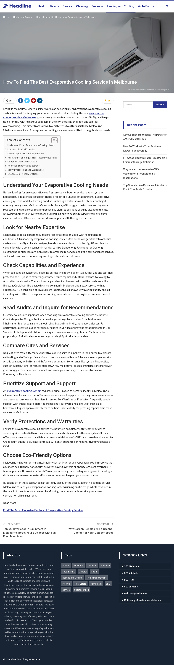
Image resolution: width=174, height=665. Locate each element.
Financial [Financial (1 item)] (105, 565)
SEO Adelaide (131, 573)
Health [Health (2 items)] (94, 572)
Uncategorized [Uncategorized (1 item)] (81, 590)
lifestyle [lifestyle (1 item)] (66, 584)
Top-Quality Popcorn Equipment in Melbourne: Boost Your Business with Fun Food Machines (29, 532)
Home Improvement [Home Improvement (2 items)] (96, 578)
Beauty (54, 6)
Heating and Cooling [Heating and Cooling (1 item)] (72, 578)
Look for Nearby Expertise (21, 149)
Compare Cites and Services (22, 161)
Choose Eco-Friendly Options (22, 173)
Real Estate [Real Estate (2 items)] (80, 584)
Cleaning (82, 6)
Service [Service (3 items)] (66, 590)
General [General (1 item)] (83, 572)
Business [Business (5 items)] (78, 565)
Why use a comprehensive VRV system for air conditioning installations (141, 173)
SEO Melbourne (131, 566)
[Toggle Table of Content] (53, 140)
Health (42, 6)
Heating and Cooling (120, 6)
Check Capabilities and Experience (25, 153)
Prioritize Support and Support (24, 165)
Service (67, 6)
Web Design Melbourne (135, 593)
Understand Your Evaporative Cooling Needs (31, 145)
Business (97, 6)
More (141, 6)
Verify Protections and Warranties (25, 169)
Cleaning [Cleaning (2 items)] (92, 565)
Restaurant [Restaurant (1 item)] (96, 584)
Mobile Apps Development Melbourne (142, 600)
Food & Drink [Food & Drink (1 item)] (68, 572)
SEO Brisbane (131, 586)
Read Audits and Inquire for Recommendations (32, 157)
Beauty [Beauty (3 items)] (65, 565)
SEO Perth (129, 580)
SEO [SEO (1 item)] (108, 584)
